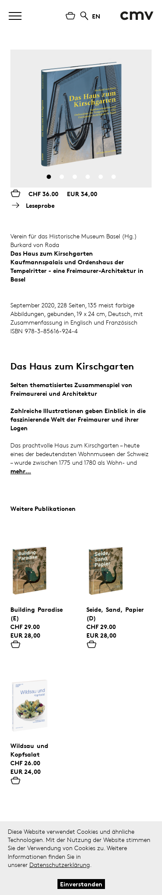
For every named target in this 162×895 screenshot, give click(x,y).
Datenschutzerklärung (59, 864)
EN (96, 16)
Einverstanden (81, 884)
